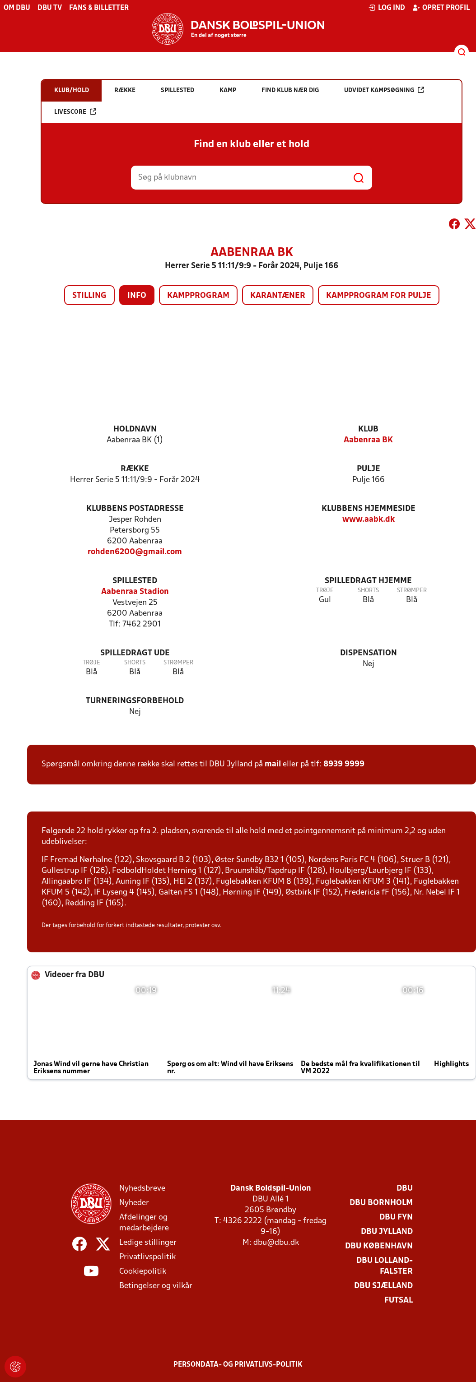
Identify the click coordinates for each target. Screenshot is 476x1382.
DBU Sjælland (383, 1286)
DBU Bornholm (381, 1203)
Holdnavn (135, 429)
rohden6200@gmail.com (135, 552)
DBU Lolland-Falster (384, 1266)
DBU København (379, 1246)
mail (273, 764)
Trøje (325, 591)
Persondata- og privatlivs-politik (238, 1365)
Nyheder (134, 1203)
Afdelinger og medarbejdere (144, 1223)
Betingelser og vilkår (155, 1286)
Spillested (134, 581)
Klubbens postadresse (135, 509)
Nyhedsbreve (142, 1188)
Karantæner (277, 296)
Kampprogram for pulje (378, 296)
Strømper (412, 591)
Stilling (89, 296)
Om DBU (17, 8)
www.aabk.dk (368, 520)
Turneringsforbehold (135, 701)
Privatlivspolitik (147, 1257)
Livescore (75, 111)
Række (135, 469)
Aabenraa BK (368, 440)
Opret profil (441, 8)
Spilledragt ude (135, 653)
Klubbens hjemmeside (368, 509)
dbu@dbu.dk (276, 1243)
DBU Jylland (387, 1232)
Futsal (398, 1300)
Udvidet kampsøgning (384, 90)
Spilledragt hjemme (368, 581)
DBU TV (49, 8)
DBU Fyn (396, 1217)
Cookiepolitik (142, 1271)
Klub (368, 429)
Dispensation (368, 653)
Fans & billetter (99, 8)
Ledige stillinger (148, 1243)
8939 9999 (343, 764)
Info (136, 296)
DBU (405, 1188)
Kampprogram (198, 296)
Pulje (368, 469)
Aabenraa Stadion (135, 592)
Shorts (368, 591)
